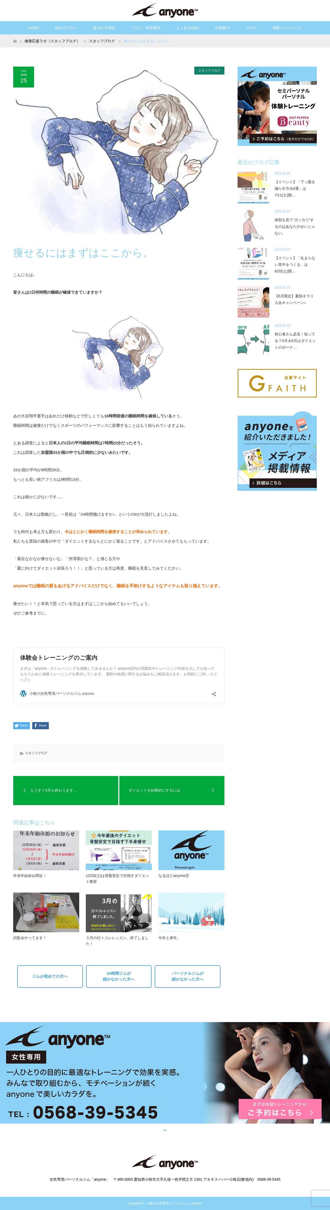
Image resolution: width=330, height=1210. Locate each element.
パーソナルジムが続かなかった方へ (188, 976)
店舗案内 (222, 28)
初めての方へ (66, 28)
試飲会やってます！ (29, 938)
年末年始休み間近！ (29, 876)
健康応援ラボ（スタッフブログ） (52, 41)
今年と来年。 (169, 938)
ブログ (251, 28)
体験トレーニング (287, 28)
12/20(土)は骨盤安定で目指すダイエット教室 (117, 879)
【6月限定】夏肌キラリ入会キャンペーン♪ (294, 299)
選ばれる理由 (104, 28)
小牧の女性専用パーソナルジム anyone (174, 1203)
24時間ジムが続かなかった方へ (119, 976)
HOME (33, 28)
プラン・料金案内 (146, 28)
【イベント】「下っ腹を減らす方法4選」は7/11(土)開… (295, 188)
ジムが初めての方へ (50, 976)
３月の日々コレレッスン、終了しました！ (117, 941)
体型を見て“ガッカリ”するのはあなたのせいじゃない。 (295, 226)
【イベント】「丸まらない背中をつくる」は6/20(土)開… (295, 264)
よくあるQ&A (187, 28)
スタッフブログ (209, 70)
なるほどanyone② (173, 876)
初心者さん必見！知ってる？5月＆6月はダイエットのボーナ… (295, 340)
